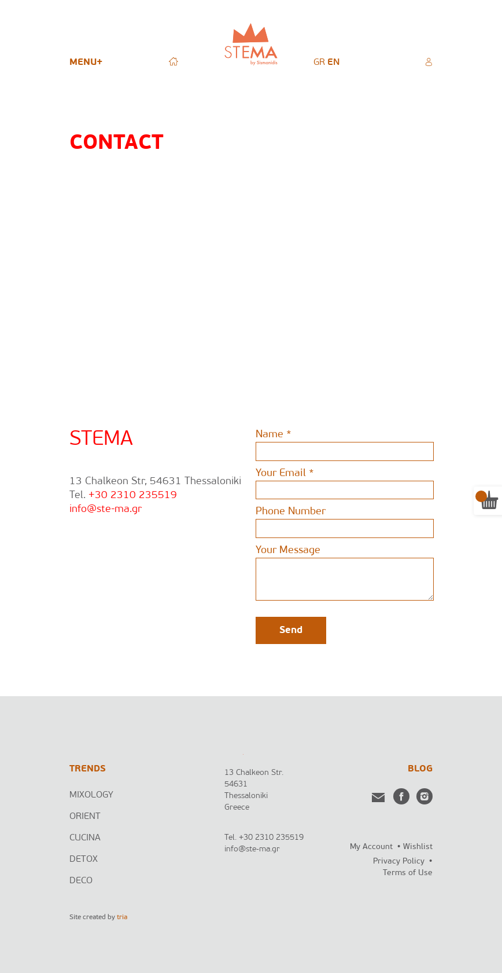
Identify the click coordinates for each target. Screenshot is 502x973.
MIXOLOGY (91, 795)
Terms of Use (408, 873)
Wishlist (418, 847)
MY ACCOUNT (429, 61)
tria (122, 917)
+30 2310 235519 (132, 495)
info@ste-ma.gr (105, 509)
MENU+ (85, 62)
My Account (371, 847)
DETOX (83, 859)
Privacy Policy (399, 861)
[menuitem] (319, 62)
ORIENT (85, 816)
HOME (173, 61)
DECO (81, 881)
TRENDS (87, 769)
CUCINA (85, 838)
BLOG (420, 769)
